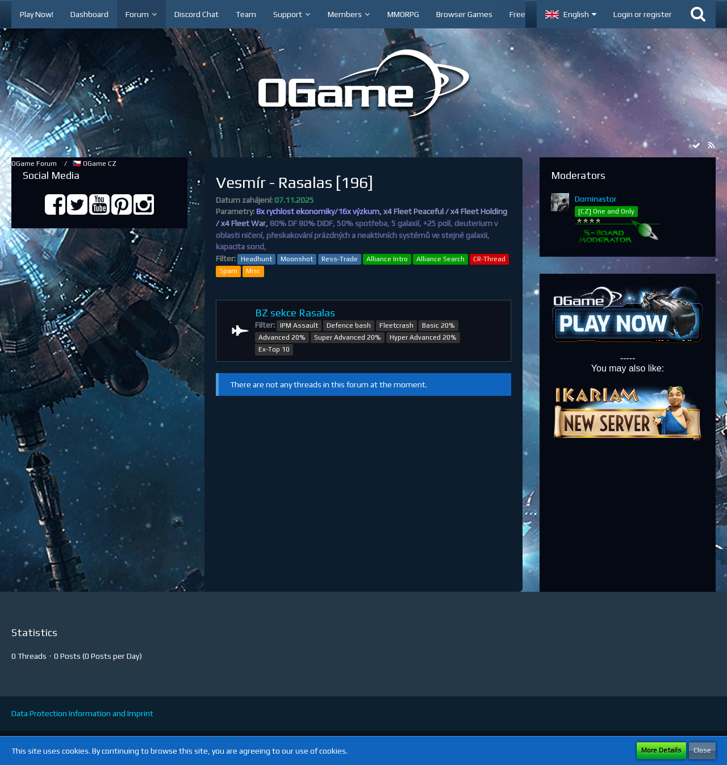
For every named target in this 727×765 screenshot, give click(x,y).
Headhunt (256, 259)
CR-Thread (489, 259)
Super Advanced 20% (347, 337)
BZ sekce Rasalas (295, 313)
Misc (253, 271)
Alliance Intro (387, 259)
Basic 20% (438, 325)
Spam (228, 271)
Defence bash (349, 325)
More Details (661, 750)
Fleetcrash (396, 325)
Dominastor (596, 198)
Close (702, 750)
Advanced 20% (282, 337)
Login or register (642, 14)
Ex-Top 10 (274, 349)
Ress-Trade (339, 259)
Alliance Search (440, 259)
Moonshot (297, 259)
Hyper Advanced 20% (423, 337)
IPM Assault (299, 325)
